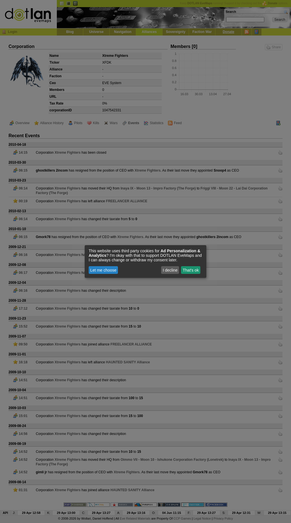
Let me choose (103, 270)
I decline (170, 270)
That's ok (191, 270)
